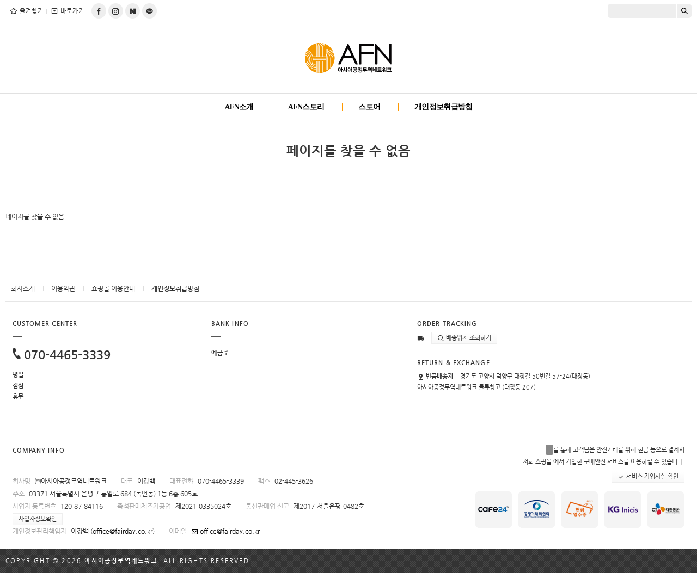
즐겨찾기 (26, 11)
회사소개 (23, 288)
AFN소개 (238, 107)
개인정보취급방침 (443, 107)
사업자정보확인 (38, 518)
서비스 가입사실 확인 (647, 476)
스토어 (369, 107)
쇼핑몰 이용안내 (113, 288)
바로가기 (67, 11)
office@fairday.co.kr (122, 531)
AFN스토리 (306, 107)
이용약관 (63, 288)
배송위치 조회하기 (464, 338)
